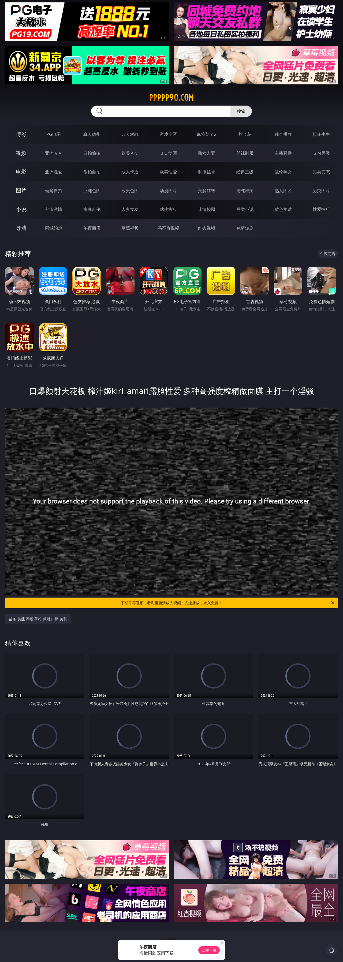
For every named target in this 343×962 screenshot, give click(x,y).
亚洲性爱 (53, 172)
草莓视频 (130, 228)
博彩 (21, 134)
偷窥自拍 (53, 190)
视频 (21, 152)
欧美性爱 (168, 172)
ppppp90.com (171, 97)
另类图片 (321, 190)
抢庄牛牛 (321, 134)
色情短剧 (244, 228)
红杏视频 (206, 228)
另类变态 (321, 172)
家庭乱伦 (91, 209)
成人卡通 (130, 172)
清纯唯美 (244, 190)
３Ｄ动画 (168, 153)
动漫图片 (168, 190)
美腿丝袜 (206, 190)
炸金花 (244, 134)
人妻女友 (130, 209)
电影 (21, 171)
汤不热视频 (168, 228)
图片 (21, 190)
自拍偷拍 (91, 153)
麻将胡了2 (206, 134)
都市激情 (53, 209)
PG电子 (53, 134)
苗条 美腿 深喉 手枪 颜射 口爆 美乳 (38, 618)
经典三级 (244, 172)
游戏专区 (168, 134)
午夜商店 (91, 228)
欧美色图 (130, 190)
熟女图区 (283, 190)
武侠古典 (168, 209)
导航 (21, 228)
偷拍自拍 (91, 172)
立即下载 (209, 950)
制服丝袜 (206, 172)
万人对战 (130, 134)
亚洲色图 (91, 190)
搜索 (241, 111)
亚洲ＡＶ (53, 153)
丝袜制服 (244, 153)
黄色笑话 (283, 209)
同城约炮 (53, 228)
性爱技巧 (321, 209)
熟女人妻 (206, 153)
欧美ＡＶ (130, 153)
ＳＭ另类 (321, 153)
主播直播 (283, 153)
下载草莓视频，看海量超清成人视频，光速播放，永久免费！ (228, 603)
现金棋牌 (283, 134)
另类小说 (244, 209)
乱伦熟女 (283, 172)
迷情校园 (206, 209)
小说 (21, 209)
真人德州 (91, 134)
